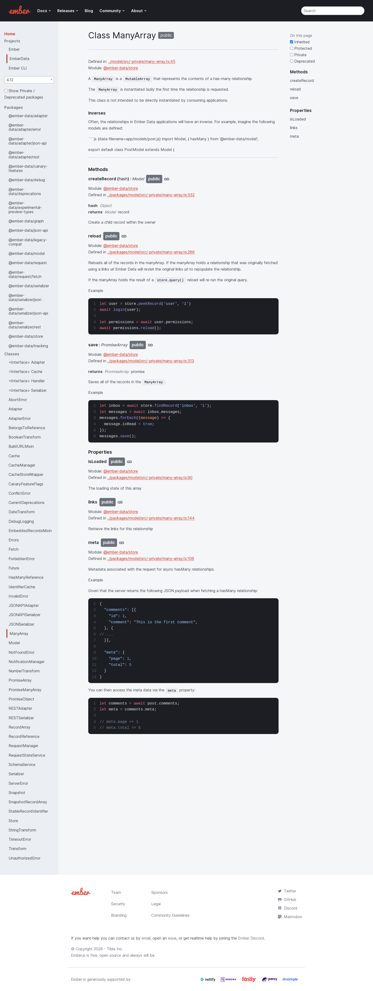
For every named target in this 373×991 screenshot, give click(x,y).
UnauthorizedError (24, 858)
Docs (42, 10)
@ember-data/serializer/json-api (28, 311)
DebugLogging (21, 521)
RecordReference (24, 736)
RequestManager (23, 745)
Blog (89, 10)
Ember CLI (18, 68)
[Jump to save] (150, 345)
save (294, 97)
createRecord (302, 80)
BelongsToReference (27, 427)
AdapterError (20, 418)
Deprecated (302, 61)
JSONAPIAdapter (24, 605)
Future (14, 568)
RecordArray (19, 727)
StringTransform (22, 830)
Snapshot (17, 792)
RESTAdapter (20, 708)
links (294, 127)
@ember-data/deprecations (25, 191)
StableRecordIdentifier (28, 811)
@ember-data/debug (27, 179)
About (137, 10)
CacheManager (22, 465)
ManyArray (19, 633)
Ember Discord (251, 938)
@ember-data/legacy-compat (28, 241)
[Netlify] (208, 981)
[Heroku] (229, 981)
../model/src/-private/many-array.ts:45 (141, 61)
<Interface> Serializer (28, 390)
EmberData (19, 58)
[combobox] (29, 79)
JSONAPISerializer (24, 614)
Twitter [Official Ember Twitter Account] (287, 891)
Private (298, 54)
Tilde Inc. (115, 948)
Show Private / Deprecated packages (23, 94)
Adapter (15, 409)
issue (172, 938)
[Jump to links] (120, 502)
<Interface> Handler (27, 380)
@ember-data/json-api (28, 230)
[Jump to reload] (124, 236)
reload (295, 89)
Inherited (300, 42)
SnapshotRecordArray (28, 802)
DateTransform (22, 511)
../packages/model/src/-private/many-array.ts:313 (150, 360)
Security (118, 903)
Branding (119, 915)
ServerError (18, 783)
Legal (156, 903)
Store (13, 820)
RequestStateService (27, 755)
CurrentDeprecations (26, 502)
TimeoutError (20, 839)
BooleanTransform (25, 437)
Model (14, 642)
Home (9, 33)
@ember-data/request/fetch (25, 274)
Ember (14, 49)
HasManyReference (26, 577)
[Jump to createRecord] (166, 179)
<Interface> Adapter (27, 362)
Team (116, 892)
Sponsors (159, 892)
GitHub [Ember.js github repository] (287, 899)
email (146, 938)
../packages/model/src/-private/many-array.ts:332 (151, 194)
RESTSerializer (21, 717)
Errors (14, 540)
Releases (65, 10)
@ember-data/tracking (28, 345)
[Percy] (270, 981)
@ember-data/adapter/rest (24, 154)
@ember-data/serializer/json (25, 297)
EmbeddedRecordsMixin (30, 530)
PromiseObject (21, 699)
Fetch (14, 549)
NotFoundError (21, 652)
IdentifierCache (22, 586)
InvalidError (18, 596)
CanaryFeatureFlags (26, 484)
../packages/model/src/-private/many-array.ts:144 (151, 518)
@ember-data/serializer (29, 285)
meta (294, 136)
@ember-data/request (28, 262)
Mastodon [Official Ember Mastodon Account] (290, 916)
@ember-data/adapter (28, 115)
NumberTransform (24, 671)
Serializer (16, 773)
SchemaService (22, 764)
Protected (301, 48)
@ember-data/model (27, 253)
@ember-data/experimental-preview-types (25, 207)
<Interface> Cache (25, 371)
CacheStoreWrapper (26, 474)
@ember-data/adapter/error (25, 127)
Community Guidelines (170, 915)
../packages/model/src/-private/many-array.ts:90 (149, 477)
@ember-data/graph (26, 221)
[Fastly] (249, 981)
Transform (17, 848)
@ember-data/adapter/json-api (28, 141)
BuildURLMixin (21, 446)
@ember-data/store (26, 336)
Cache (14, 455)
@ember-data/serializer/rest (25, 324)
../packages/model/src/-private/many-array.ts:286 (151, 252)
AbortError (18, 399)
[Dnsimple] (290, 981)
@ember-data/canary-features (28, 168)
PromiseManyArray (25, 689)
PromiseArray (20, 680)
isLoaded (298, 119)
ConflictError (19, 493)
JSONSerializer (21, 624)
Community (110, 10)
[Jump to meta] (121, 542)
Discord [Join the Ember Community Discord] (287, 908)
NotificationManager (26, 661)
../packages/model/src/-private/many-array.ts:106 (150, 558)
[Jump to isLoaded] (129, 461)
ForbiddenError (22, 558)
